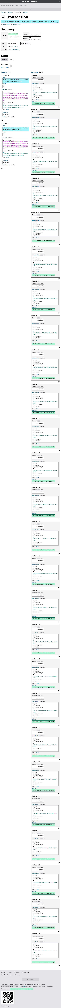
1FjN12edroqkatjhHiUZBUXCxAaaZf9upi (44, 927)
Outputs (34, 72)
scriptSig (4, 89)
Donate (9, 972)
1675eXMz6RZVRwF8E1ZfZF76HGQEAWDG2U (44, 172)
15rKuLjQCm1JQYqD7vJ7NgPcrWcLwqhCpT (44, 790)
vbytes (16, 46)
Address (25, 12)
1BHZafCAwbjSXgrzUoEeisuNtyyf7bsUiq (44, 412)
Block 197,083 (13, 33)
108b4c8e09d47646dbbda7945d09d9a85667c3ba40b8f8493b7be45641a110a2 (15, 128)
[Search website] (30, 5)
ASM (9, 89)
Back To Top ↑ (30, 979)
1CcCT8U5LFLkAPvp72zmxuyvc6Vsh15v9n (44, 103)
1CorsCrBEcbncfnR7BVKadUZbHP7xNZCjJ (44, 549)
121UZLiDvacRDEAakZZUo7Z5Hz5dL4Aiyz (44, 756)
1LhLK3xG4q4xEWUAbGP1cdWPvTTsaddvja (44, 962)
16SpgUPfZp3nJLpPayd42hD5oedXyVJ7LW (44, 618)
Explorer (3, 12)
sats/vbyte (15, 49)
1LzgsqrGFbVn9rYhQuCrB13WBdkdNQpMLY (44, 240)
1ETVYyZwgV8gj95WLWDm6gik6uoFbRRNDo (44, 309)
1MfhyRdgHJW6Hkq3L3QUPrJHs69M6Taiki (44, 515)
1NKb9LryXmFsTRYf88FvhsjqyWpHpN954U (44, 481)
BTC (39, 77)
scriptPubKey (35, 83)
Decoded (4, 59)
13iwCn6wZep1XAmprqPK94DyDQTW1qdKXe (44, 584)
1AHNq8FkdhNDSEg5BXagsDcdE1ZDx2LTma (44, 652)
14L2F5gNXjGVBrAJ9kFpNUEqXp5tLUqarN (44, 721)
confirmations (17, 36)
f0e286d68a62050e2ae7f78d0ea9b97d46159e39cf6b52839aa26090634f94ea (15, 80)
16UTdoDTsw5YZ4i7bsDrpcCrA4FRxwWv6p (44, 206)
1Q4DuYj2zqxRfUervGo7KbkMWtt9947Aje (44, 893)
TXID (3, 77)
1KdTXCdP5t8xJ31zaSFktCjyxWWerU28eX (44, 378)
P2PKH (7, 109)
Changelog (25, 972)
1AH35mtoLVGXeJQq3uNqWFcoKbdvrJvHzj (44, 343)
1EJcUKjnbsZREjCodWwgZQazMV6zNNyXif (44, 446)
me (24, 986)
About (3, 972)
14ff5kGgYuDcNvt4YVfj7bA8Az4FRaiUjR (44, 275)
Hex (11, 59)
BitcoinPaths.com (14, 974)
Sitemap (17, 972)
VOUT (4, 84)
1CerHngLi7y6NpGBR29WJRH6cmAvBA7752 (44, 859)
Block (10, 12)
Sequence (5, 112)
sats (42, 77)
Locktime (4, 67)
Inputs (4, 72)
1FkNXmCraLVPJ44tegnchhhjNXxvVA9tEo (44, 687)
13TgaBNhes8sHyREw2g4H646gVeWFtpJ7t (44, 137)
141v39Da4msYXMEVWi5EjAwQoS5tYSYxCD (44, 824)
